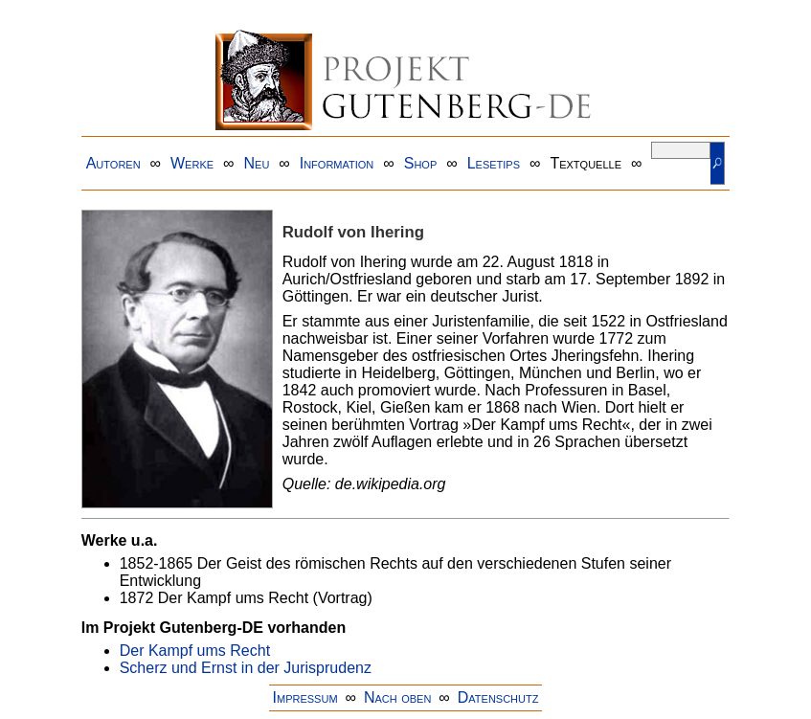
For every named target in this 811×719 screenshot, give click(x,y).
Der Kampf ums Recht (195, 650)
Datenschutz (498, 697)
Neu (256, 163)
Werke (192, 163)
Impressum (305, 697)
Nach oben (397, 697)
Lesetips (493, 163)
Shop (421, 163)
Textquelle (585, 163)
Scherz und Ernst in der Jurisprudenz (246, 668)
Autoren (113, 163)
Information (337, 163)
